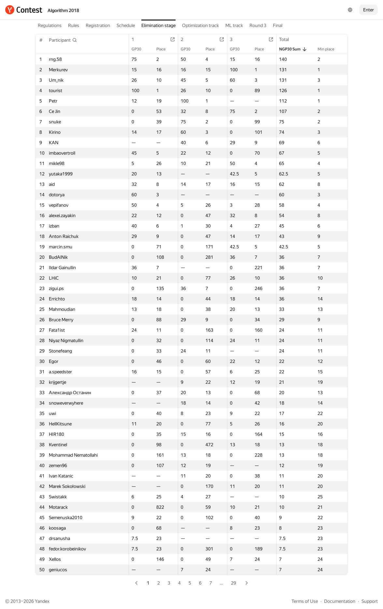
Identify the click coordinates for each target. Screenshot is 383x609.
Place (164, 49)
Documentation (339, 601)
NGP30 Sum (293, 49)
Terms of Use (304, 601)
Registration (98, 25)
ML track (234, 25)
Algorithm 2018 (63, 10)
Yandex (42, 601)
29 (233, 583)
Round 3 (257, 25)
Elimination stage (158, 25)
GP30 (140, 49)
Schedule (126, 25)
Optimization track (200, 25)
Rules (73, 25)
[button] (63, 40)
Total (287, 39)
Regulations (50, 25)
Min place (329, 49)
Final (277, 25)
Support (370, 601)
